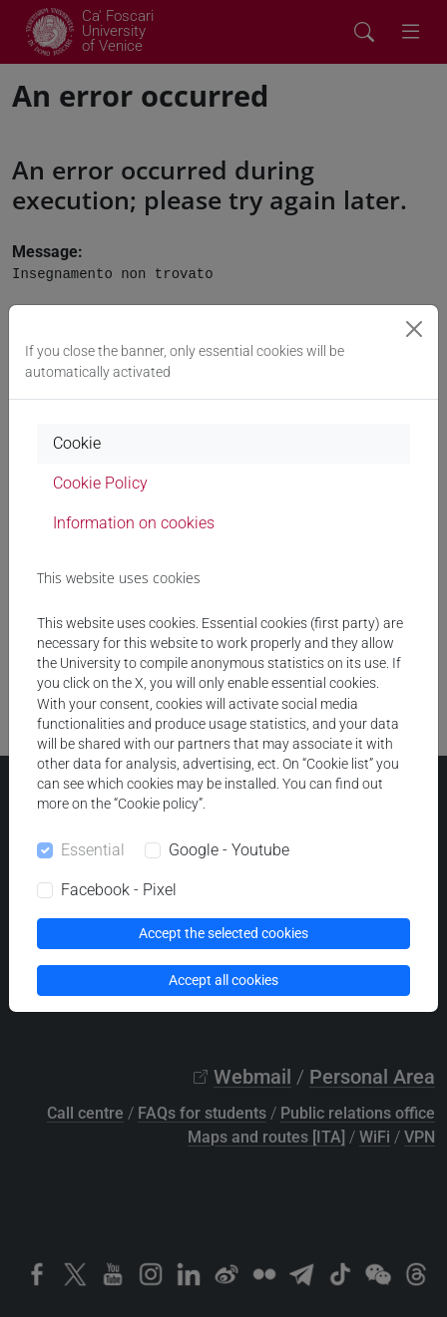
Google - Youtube (229, 849)
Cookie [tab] (77, 443)
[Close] (414, 329)
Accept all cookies (223, 980)
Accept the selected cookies (223, 933)
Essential (93, 849)
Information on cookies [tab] (134, 522)
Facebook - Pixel (119, 889)
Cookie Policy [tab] (100, 483)
